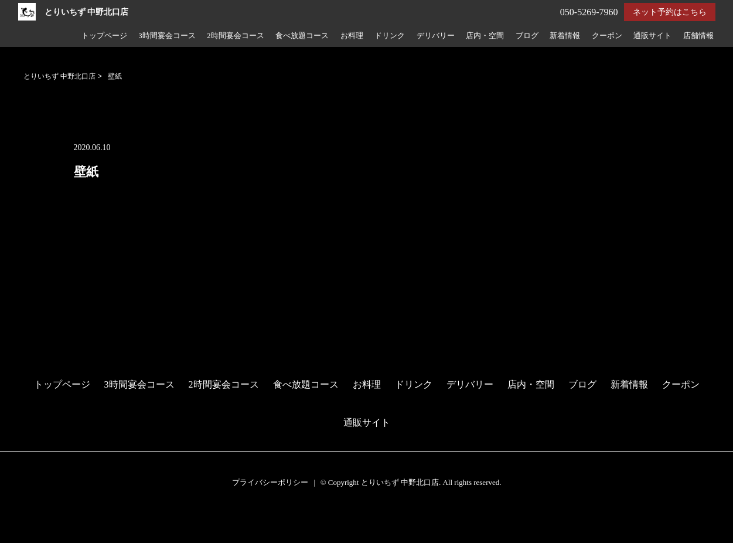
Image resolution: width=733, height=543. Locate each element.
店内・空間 (485, 36)
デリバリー (436, 36)
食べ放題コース (302, 36)
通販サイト (652, 36)
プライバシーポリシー (270, 482)
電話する (19, 535)
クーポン (607, 36)
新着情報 (565, 36)
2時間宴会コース (235, 36)
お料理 (351, 36)
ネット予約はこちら (670, 12)
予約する (20, 520)
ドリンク (389, 36)
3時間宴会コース (166, 36)
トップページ (104, 36)
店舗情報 (698, 36)
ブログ (527, 36)
